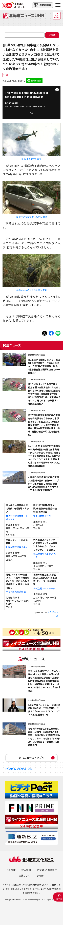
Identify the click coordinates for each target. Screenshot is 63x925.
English (40, 875)
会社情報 (11, 870)
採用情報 (26, 870)
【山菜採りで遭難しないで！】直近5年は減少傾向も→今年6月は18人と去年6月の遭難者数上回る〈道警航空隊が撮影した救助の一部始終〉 (44, 366)
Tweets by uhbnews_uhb (18, 769)
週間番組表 (42, 5)
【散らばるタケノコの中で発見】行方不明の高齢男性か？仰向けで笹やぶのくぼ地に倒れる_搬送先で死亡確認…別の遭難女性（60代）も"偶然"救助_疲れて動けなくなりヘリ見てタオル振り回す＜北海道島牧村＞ (44, 394)
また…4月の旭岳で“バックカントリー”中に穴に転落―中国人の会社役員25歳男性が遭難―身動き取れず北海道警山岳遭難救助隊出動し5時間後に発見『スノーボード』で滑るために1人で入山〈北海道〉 (44, 681)
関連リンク (25, 875)
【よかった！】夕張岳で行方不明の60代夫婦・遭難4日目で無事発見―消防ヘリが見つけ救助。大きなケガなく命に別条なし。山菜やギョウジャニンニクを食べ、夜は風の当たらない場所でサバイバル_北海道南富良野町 (44, 456)
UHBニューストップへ (31, 757)
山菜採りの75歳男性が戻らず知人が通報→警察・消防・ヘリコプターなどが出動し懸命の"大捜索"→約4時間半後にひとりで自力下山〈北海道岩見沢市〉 (43, 484)
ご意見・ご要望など (47, 870)
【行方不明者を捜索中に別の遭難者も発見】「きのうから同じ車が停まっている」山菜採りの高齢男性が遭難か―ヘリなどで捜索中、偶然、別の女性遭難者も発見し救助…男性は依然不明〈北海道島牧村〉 (44, 425)
